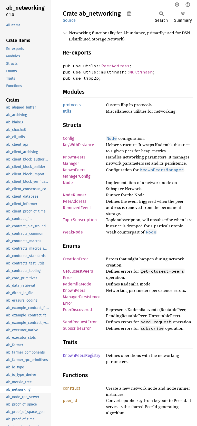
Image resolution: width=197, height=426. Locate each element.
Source (69, 20)
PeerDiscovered (77, 309)
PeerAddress (115, 65)
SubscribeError (77, 328)
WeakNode (73, 232)
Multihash (141, 71)
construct (71, 388)
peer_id (70, 400)
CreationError (75, 259)
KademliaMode (77, 284)
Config (68, 138)
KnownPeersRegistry (81, 355)
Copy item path (129, 13)
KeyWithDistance (78, 144)
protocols (72, 104)
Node (68, 182)
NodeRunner (74, 195)
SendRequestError (80, 322)
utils (67, 111)
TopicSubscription (80, 219)
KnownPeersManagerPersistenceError (82, 297)
